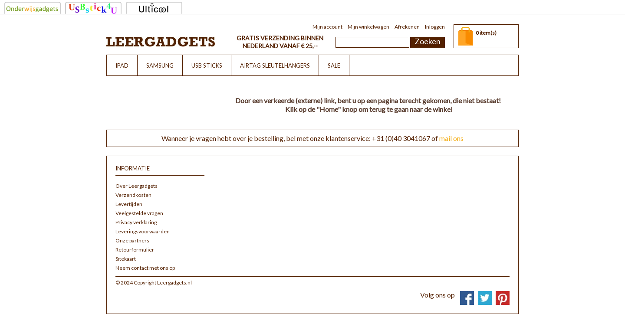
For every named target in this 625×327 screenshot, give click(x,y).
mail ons (451, 138)
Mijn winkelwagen (368, 26)
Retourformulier (134, 249)
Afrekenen (407, 26)
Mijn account (327, 26)
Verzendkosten (133, 195)
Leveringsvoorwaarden (142, 231)
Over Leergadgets (136, 186)
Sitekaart (125, 258)
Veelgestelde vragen (139, 213)
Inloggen (435, 26)
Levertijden (128, 204)
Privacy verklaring (136, 222)
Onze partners (132, 240)
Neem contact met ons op (145, 268)
